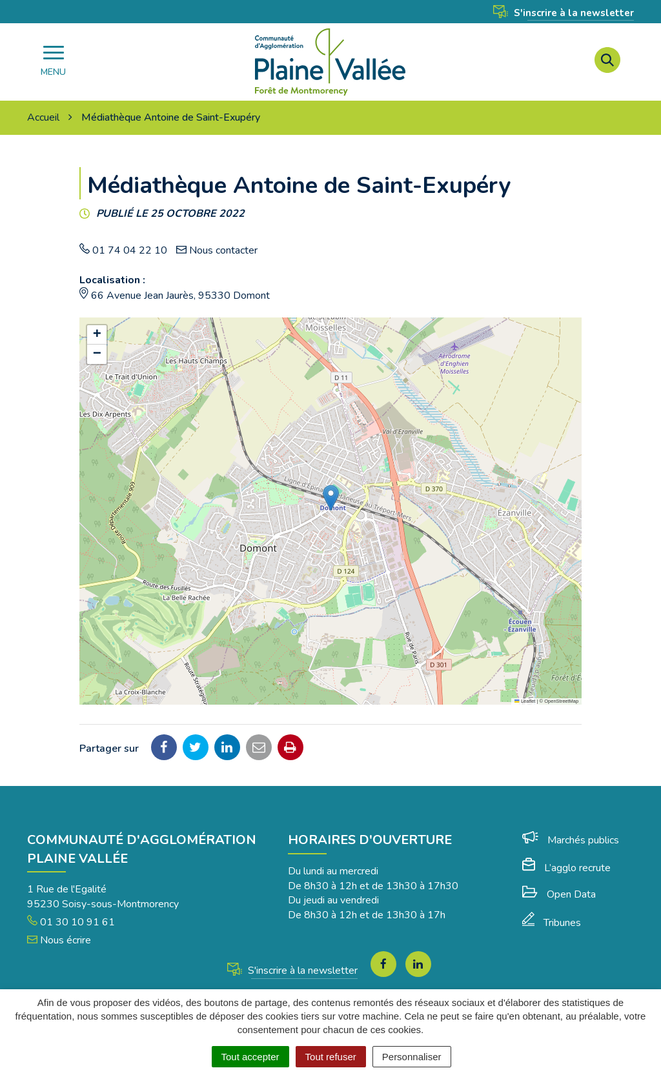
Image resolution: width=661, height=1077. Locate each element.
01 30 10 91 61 (71, 922)
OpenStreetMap (561, 701)
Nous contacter (223, 250)
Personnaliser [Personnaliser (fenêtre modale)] (412, 1056)
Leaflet (524, 701)
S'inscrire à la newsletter (563, 12)
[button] (331, 498)
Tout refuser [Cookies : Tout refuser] (330, 1056)
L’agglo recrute (566, 868)
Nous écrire (59, 940)
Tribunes (551, 923)
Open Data (559, 894)
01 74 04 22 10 (129, 250)
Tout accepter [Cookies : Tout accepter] (250, 1056)
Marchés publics (570, 840)
